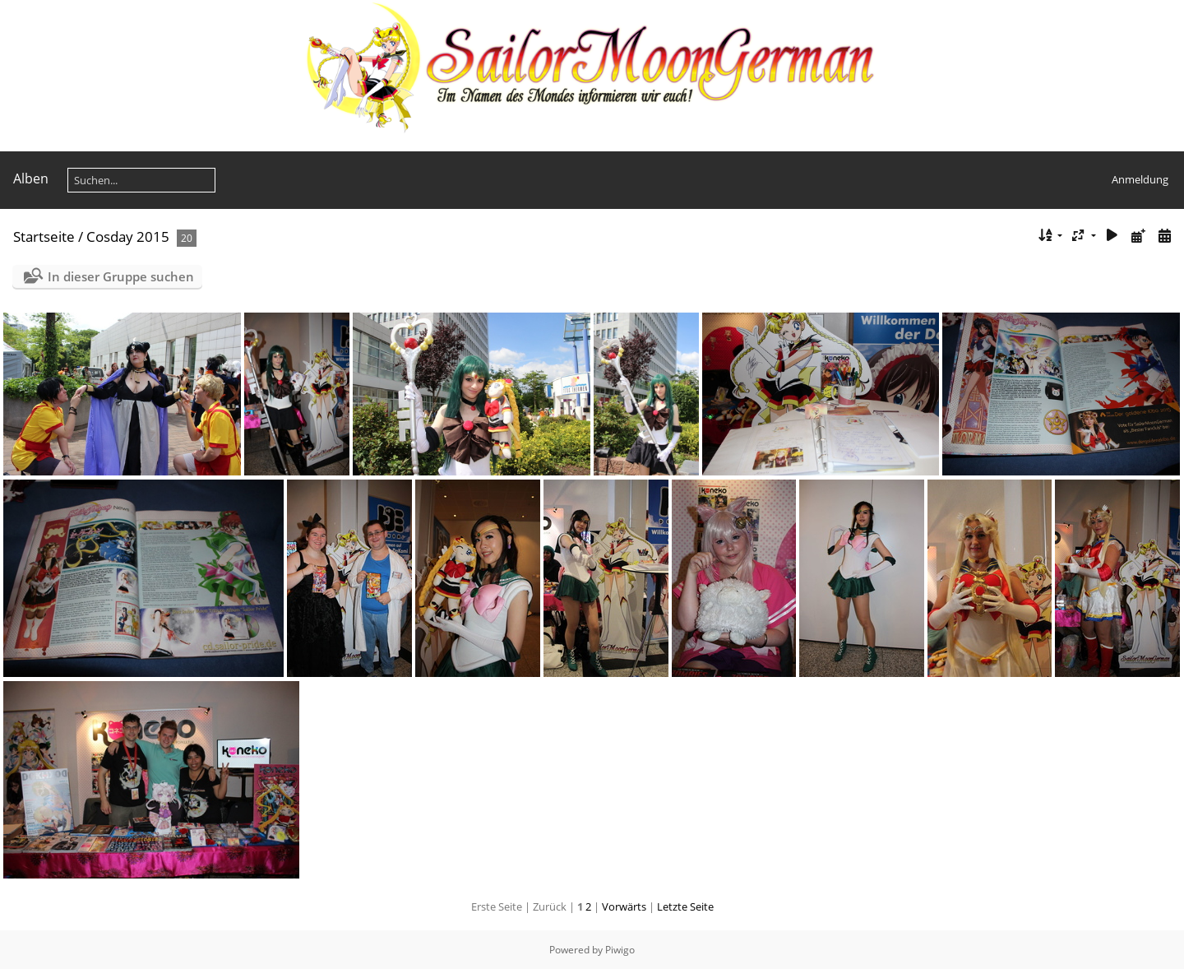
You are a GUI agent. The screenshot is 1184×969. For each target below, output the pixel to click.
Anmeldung (1140, 179)
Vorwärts (624, 906)
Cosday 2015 (127, 236)
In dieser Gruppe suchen (121, 276)
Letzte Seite (685, 906)
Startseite (44, 236)
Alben (31, 178)
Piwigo (620, 950)
